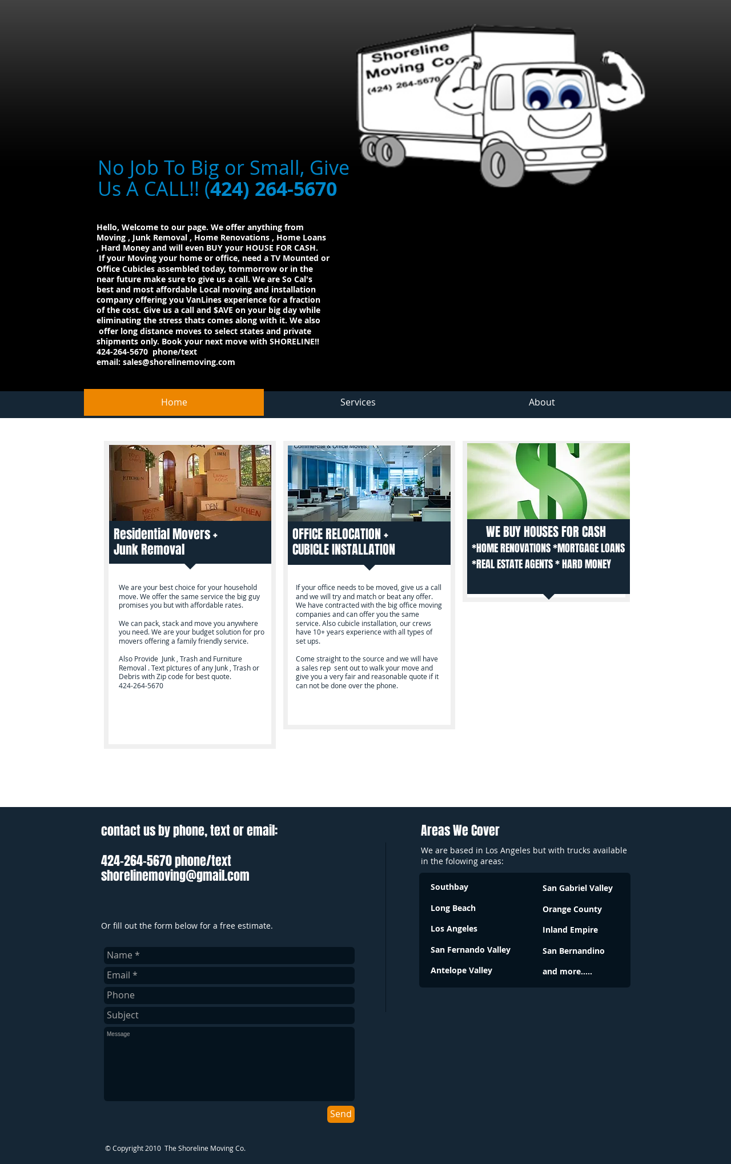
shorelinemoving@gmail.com (175, 875)
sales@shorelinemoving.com (179, 361)
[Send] (341, 1114)
